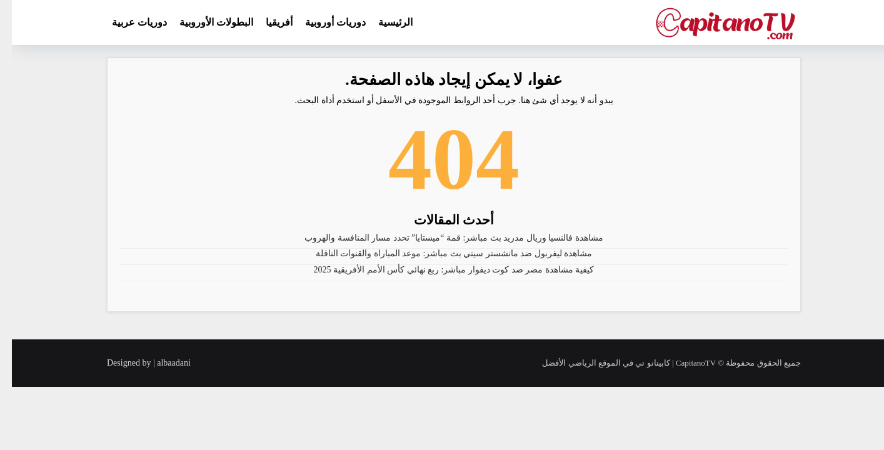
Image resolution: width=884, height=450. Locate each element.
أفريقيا (267, 22)
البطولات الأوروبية (204, 22)
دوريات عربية (127, 22)
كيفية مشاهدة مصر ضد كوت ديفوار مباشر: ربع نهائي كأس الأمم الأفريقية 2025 (442, 269)
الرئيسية (383, 22)
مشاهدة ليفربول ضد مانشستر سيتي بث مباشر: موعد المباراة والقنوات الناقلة (442, 253)
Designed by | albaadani (137, 363)
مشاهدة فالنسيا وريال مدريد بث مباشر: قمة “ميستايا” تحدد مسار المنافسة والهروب (442, 237)
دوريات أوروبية (323, 22)
